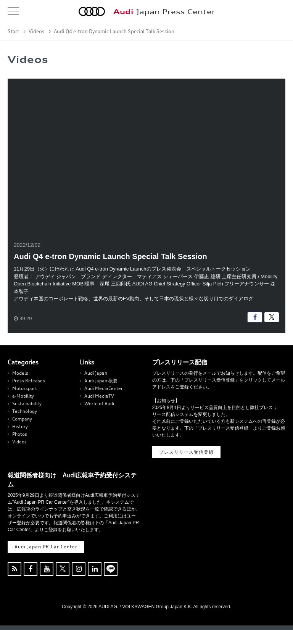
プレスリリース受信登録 (186, 452)
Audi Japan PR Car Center (45, 546)
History (20, 426)
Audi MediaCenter (103, 388)
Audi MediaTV (99, 396)
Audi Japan (95, 373)
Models (20, 373)
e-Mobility (23, 396)
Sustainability (27, 403)
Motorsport (24, 388)
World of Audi (99, 403)
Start (13, 31)
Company (22, 419)
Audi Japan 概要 (101, 380)
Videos (36, 31)
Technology (24, 411)
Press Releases (28, 380)
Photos (19, 434)
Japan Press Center (164, 11)
